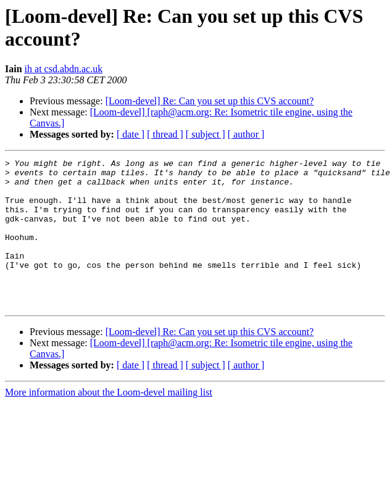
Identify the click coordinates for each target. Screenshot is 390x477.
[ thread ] (165, 134)
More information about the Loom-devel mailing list (108, 422)
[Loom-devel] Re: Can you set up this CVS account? (210, 101)
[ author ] (246, 134)
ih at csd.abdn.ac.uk (64, 69)
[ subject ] (205, 134)
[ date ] (130, 134)
